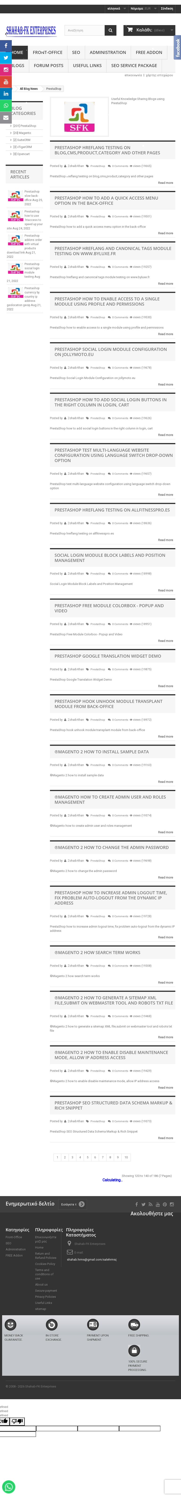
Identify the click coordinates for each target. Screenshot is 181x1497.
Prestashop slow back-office (32, 196)
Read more (165, 183)
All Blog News (29, 89)
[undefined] (17, 1421)
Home (16, 52)
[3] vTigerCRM (22, 147)
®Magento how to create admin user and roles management (110, 799)
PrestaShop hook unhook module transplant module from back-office (109, 703)
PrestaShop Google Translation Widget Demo (108, 656)
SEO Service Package (134, 65)
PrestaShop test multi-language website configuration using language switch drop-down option (114, 455)
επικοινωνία (133, 75)
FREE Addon (149, 52)
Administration (108, 52)
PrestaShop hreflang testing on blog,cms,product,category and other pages (107, 150)
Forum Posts (48, 65)
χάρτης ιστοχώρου (159, 75)
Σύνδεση (167, 8)
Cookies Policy (45, 1264)
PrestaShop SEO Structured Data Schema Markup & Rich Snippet (114, 1105)
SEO (76, 52)
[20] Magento (22, 133)
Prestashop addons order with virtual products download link (24, 244)
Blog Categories (23, 110)
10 (126, 1157)
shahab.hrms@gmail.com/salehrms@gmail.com (100, 1259)
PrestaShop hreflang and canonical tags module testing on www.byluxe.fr (113, 251)
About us (41, 1284)
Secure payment (46, 1290)
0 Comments (120, 166)
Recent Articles (19, 174)
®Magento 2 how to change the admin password (112, 847)
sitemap (40, 1309)
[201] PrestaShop (24, 126)
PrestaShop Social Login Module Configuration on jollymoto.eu (111, 351)
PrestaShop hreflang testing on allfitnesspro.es (112, 510)
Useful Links (87, 65)
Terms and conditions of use (44, 1274)
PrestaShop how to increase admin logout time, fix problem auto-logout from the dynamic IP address (111, 898)
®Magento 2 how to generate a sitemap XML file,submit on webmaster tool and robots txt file (114, 1000)
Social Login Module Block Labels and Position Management (110, 557)
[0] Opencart (21, 154)
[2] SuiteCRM (21, 140)
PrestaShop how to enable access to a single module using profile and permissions (107, 301)
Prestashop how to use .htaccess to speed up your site (25, 220)
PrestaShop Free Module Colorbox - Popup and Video (109, 608)
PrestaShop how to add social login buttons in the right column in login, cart (111, 402)
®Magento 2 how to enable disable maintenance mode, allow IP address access (111, 1055)
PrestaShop (97, 166)
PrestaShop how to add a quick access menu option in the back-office (106, 200)
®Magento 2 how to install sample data (102, 751)
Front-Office (47, 52)
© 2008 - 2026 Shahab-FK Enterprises (31, 1386)
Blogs (17, 65)
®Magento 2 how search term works (97, 952)
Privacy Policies (45, 1297)
